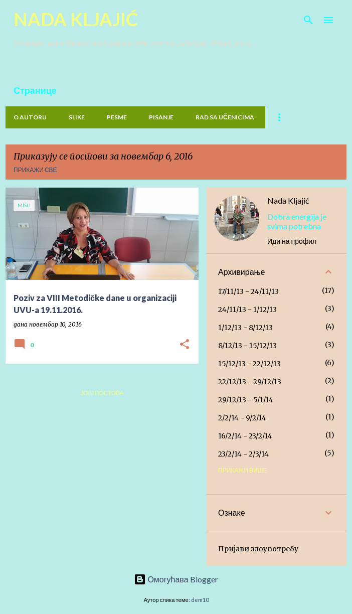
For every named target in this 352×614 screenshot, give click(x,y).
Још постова (101, 393)
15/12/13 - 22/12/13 (249, 363)
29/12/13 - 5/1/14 (245, 399)
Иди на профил (291, 241)
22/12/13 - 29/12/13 (249, 381)
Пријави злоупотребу (258, 548)
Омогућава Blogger (176, 579)
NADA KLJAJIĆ (76, 19)
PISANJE (161, 117)
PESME (117, 117)
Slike (77, 117)
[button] (185, 345)
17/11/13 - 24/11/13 (248, 291)
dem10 (200, 599)
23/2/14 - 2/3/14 (243, 453)
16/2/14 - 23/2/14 (245, 435)
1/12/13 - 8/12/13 (245, 327)
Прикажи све (35, 170)
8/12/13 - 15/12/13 (247, 345)
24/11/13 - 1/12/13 (247, 309)
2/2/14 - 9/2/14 (242, 417)
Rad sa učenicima (225, 117)
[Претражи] (308, 20)
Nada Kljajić (288, 200)
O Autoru (30, 117)
